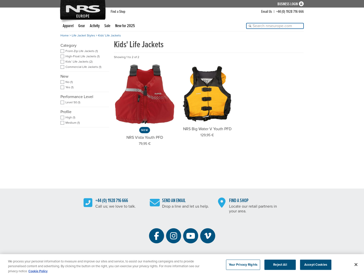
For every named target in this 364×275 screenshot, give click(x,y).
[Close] (355, 266)
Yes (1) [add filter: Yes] (69, 87)
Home (64, 35)
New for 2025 (125, 26)
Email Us (266, 11)
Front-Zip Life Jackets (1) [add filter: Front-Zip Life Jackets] (81, 51)
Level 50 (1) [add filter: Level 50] (72, 102)
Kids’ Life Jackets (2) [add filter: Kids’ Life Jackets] (79, 62)
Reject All (280, 266)
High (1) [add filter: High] (70, 117)
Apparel (68, 26)
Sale (107, 26)
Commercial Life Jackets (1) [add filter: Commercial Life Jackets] (83, 67)
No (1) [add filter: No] (69, 82)
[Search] (275, 26)
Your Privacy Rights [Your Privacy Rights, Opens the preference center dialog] (243, 266)
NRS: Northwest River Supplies (83, 10)
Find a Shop (118, 11)
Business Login (287, 4)
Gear (81, 26)
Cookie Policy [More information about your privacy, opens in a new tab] (38, 273)
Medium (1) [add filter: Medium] (72, 123)
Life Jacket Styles (83, 35)
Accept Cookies (315, 266)
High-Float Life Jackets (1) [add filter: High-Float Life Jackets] (82, 56)
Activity (95, 26)
